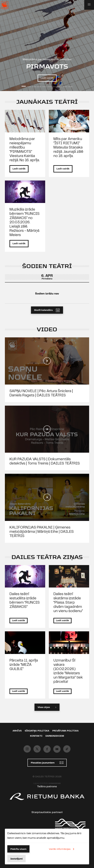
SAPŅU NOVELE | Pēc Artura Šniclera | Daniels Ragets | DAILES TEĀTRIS (41, 393)
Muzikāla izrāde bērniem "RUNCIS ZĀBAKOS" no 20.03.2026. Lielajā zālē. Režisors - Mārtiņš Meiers (24, 222)
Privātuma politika (65, 731)
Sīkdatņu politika (37, 731)
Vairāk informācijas (62, 849)
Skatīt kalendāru (47, 310)
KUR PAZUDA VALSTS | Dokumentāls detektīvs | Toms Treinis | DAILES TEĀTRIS (44, 461)
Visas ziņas (47, 707)
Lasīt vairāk (47, 78)
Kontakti (36, 736)
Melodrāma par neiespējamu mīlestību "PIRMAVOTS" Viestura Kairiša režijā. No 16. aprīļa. (24, 149)
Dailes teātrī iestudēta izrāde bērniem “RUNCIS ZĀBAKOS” (24, 600)
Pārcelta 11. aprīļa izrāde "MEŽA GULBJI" (23, 665)
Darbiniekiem (54, 736)
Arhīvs (17, 731)
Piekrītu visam (18, 849)
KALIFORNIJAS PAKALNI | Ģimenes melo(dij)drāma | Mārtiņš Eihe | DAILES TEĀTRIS (41, 532)
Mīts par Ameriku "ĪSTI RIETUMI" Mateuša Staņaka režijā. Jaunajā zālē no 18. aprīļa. (68, 147)
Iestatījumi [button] (16, 859)
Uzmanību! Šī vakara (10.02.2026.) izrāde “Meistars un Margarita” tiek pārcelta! (68, 671)
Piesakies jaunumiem (47, 763)
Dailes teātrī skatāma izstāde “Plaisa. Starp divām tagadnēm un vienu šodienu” (68, 602)
